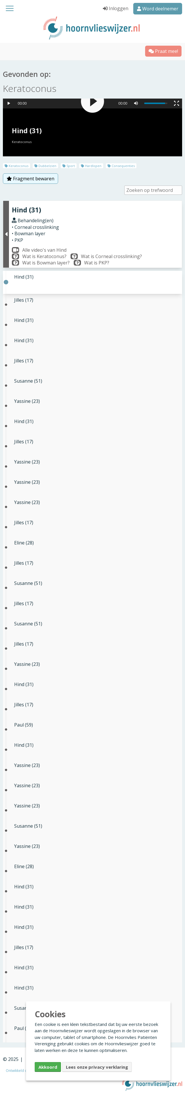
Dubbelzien (45, 166)
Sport (68, 166)
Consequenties (121, 166)
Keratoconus (16, 166)
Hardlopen (91, 166)
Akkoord (47, 1067)
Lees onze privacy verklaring (97, 1067)
